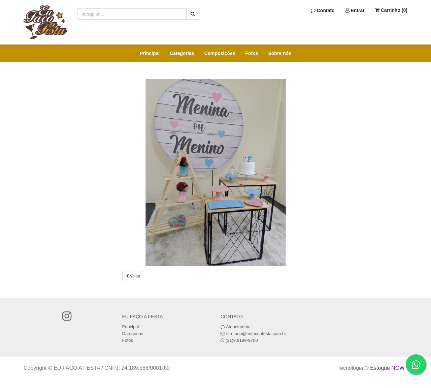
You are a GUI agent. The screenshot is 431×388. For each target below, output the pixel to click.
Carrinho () (391, 10)
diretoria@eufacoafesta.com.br (256, 333)
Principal (150, 53)
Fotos (251, 53)
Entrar (355, 10)
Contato (323, 10)
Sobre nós (279, 53)
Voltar (133, 276)
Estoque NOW (387, 368)
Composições (219, 53)
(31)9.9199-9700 (242, 340)
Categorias (182, 53)
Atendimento (236, 326)
